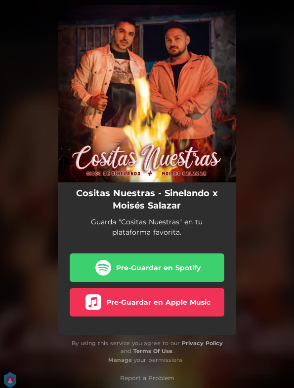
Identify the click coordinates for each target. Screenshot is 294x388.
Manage (120, 359)
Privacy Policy (202, 343)
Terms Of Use (152, 351)
